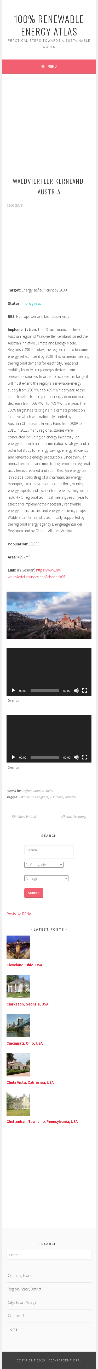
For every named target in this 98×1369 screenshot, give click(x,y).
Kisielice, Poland (21, 817)
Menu (52, 66)
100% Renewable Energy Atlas (49, 25)
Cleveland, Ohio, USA (24, 964)
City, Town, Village (22, 1302)
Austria (70, 797)
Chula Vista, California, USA (30, 1082)
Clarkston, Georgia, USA (27, 1004)
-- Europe (56, 797)
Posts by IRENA (19, 913)
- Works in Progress (33, 797)
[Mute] (76, 690)
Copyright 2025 (31, 1360)
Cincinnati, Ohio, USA (25, 1043)
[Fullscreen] (84, 690)
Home (12, 1329)
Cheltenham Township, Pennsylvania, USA (42, 1121)
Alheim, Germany (76, 817)
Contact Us (16, 1315)
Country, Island (20, 1275)
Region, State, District (37, 791)
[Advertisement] (49, 124)
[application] (49, 672)
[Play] (13, 690)
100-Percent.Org (64, 1360)
